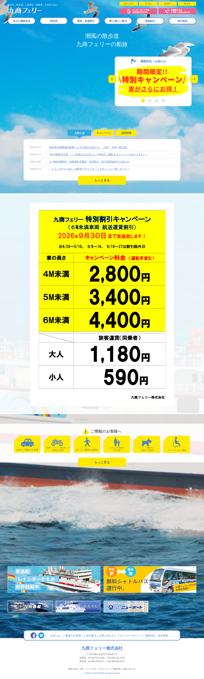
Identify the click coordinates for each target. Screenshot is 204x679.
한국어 (148, 3)
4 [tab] (163, 101)
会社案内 (91, 635)
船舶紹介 (150, 21)
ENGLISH (128, 3)
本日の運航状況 (21, 21)
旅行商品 (182, 21)
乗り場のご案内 (118, 21)
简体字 (187, 3)
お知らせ (55, 635)
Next (194, 79)
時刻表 (53, 21)
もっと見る (102, 180)
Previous (112, 79)
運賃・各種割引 (86, 21)
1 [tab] (143, 101)
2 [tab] (150, 101)
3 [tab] (156, 101)
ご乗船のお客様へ (73, 635)
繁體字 (167, 3)
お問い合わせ (106, 635)
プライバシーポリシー (129, 635)
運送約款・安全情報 (156, 635)
